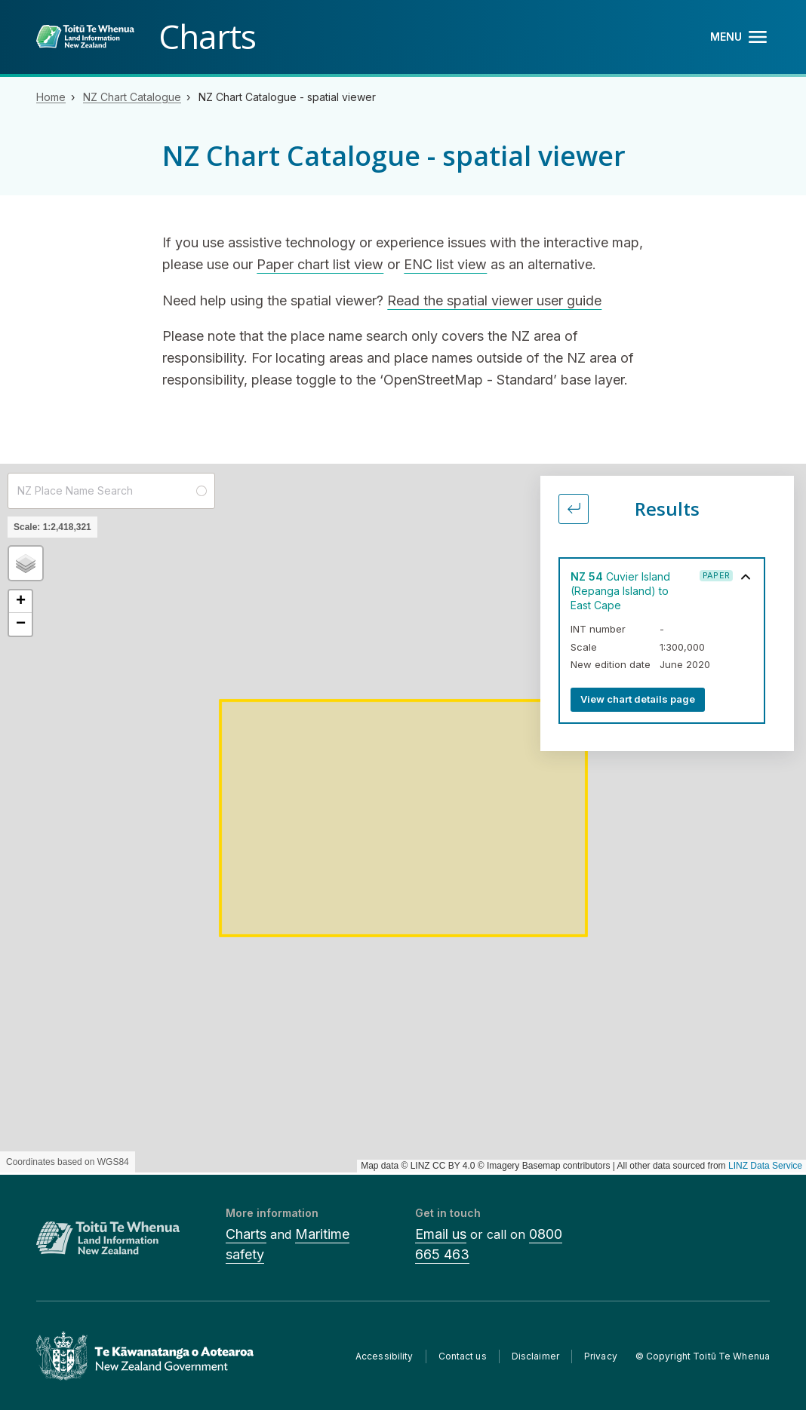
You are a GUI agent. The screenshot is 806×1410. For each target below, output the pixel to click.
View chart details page (637, 699)
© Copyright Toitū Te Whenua (702, 1356)
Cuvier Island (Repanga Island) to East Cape (620, 591)
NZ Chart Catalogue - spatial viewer (287, 96)
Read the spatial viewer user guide (494, 300)
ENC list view (445, 264)
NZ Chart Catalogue (132, 96)
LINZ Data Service (765, 1165)
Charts (246, 1234)
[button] (25, 563)
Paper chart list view (320, 264)
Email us (440, 1234)
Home (51, 96)
